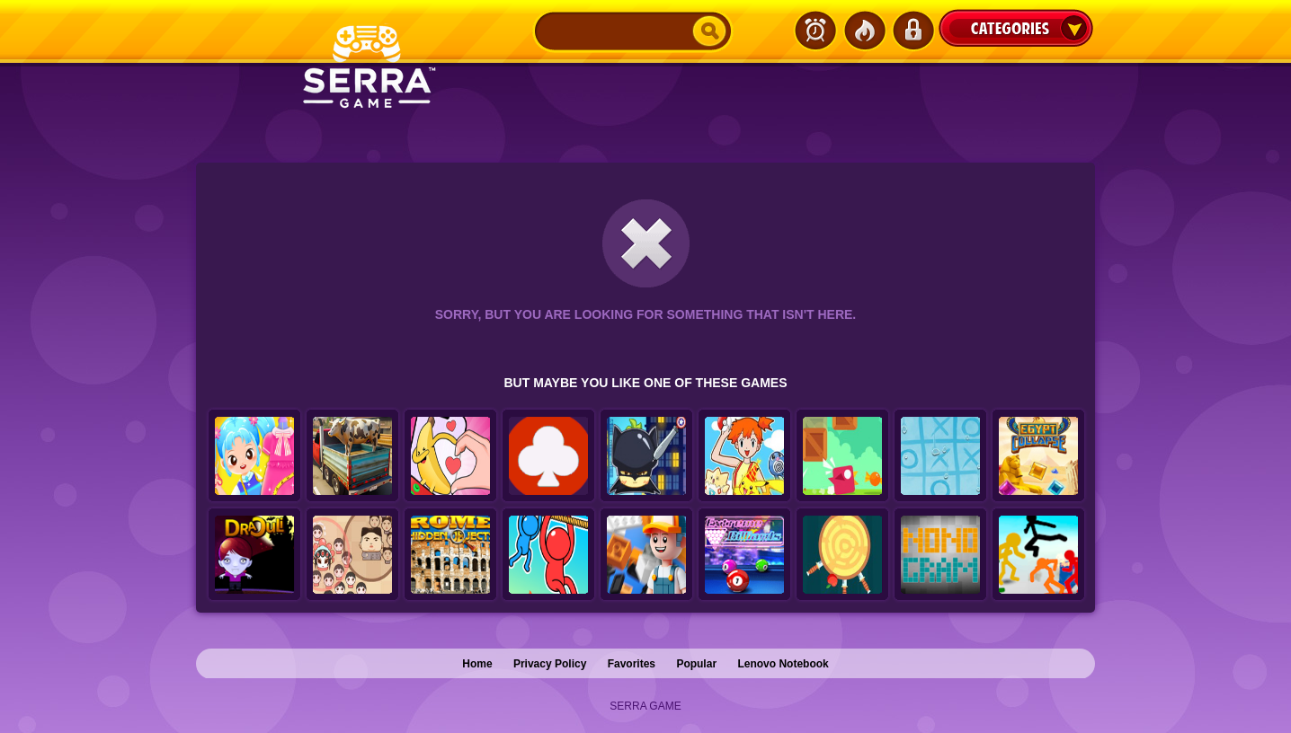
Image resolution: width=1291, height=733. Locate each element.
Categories (1016, 28)
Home (477, 664)
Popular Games (863, 30)
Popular (696, 664)
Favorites (631, 664)
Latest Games (815, 30)
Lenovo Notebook (782, 664)
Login (912, 30)
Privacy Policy (549, 664)
